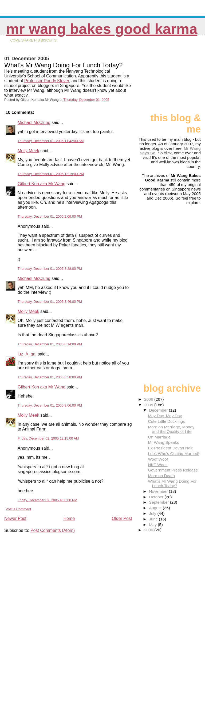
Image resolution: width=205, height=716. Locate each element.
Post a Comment (18, 509)
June (154, 519)
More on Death (161, 475)
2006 (149, 399)
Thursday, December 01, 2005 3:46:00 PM (50, 302)
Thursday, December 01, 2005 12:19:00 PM (51, 174)
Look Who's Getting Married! (173, 453)
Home (69, 518)
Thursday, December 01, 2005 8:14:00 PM (50, 344)
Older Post (122, 518)
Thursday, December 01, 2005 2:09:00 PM (50, 216)
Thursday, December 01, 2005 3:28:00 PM (50, 269)
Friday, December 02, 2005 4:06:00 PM (47, 500)
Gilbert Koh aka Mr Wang (41, 183)
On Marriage (159, 437)
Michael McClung (34, 122)
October (156, 497)
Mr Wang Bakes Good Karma (101, 29)
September (159, 502)
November (159, 491)
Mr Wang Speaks (163, 442)
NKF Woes (157, 464)
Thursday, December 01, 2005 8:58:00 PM (50, 377)
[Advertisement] (174, 76)
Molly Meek (28, 150)
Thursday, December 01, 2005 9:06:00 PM (50, 405)
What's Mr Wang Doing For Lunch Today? (172, 483)
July (153, 513)
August (156, 508)
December (159, 410)
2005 (149, 405)
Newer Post (15, 518)
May (153, 524)
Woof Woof (158, 459)
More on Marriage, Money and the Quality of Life (171, 429)
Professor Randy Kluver (46, 80)
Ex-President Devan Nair (170, 448)
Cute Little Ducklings (166, 421)
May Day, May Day (165, 415)
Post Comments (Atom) (52, 530)
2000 (149, 530)
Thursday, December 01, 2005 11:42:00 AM (51, 141)
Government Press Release (173, 470)
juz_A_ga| (27, 354)
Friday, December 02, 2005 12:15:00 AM (48, 438)
